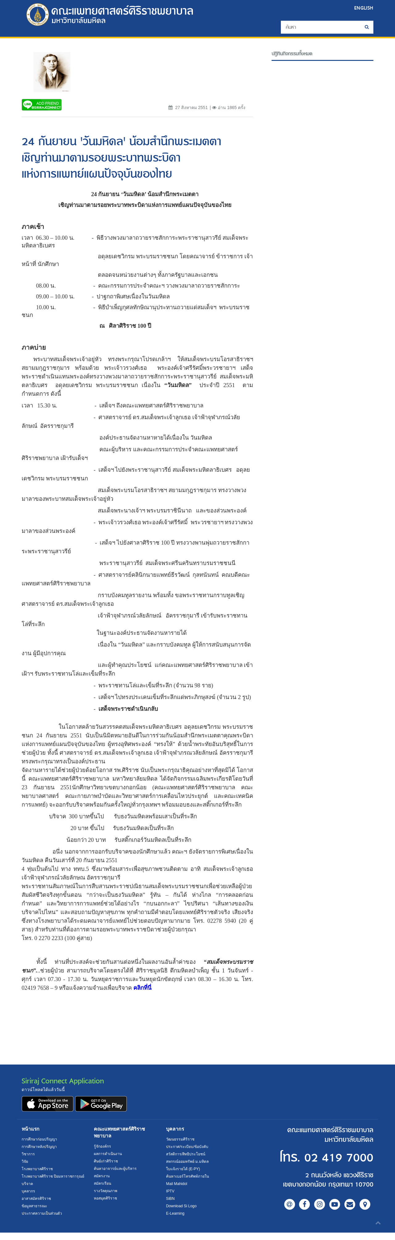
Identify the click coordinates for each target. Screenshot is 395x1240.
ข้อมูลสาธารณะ (35, 1213)
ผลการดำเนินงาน (108, 1154)
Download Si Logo (181, 1206)
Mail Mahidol (176, 1184)
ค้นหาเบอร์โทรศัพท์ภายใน (187, 1176)
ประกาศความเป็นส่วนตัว (42, 1221)
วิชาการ (28, 1154)
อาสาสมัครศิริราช (36, 1206)
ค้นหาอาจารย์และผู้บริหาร (115, 1168)
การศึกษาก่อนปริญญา (39, 1139)
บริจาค (27, 1191)
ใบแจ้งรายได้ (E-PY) (183, 1169)
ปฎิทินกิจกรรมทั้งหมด (292, 54)
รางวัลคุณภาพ (106, 1191)
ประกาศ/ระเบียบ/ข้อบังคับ (187, 1147)
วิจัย (25, 1161)
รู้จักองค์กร (102, 1146)
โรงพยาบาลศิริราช (37, 1169)
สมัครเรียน (102, 1183)
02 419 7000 (335, 1157)
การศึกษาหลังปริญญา (39, 1147)
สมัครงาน (102, 1176)
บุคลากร (28, 1198)
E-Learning (175, 1213)
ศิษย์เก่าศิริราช (106, 1161)
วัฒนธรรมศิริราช (180, 1139)
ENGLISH (363, 8)
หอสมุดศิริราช (105, 1198)
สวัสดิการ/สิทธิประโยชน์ (185, 1154)
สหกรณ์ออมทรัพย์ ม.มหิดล (187, 1161)
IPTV (170, 1191)
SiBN (170, 1198)
